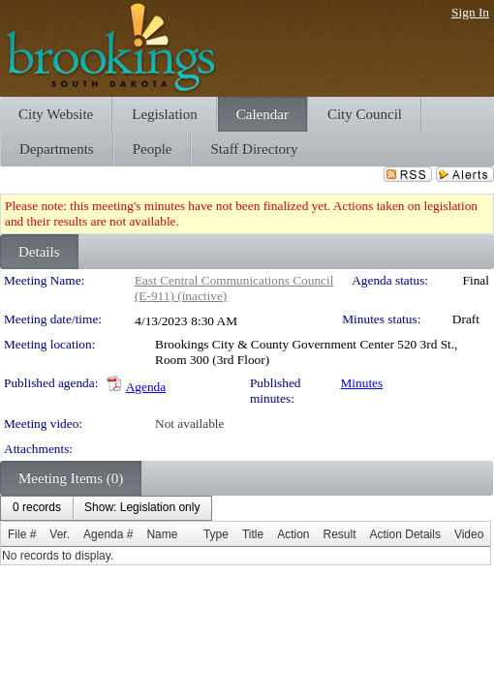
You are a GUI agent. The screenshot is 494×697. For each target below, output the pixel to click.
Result (340, 534)
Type (216, 534)
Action (293, 534)
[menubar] (106, 508)
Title (252, 534)
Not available (189, 423)
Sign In (470, 12)
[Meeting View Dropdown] (142, 508)
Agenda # (108, 534)
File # (22, 534)
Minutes (362, 383)
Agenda (146, 386)
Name (161, 534)
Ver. (59, 534)
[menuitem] (37, 508)
